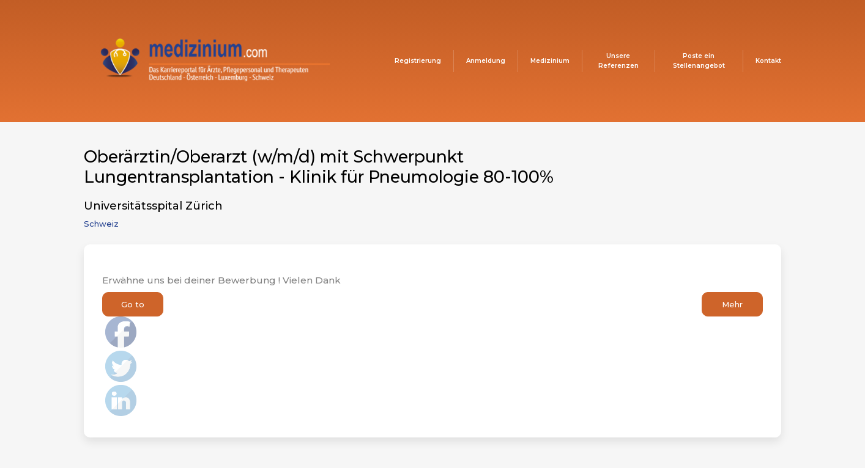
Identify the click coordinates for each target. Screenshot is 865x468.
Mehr (732, 304)
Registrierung (418, 61)
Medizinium (550, 61)
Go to (132, 304)
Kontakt (768, 61)
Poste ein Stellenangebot (699, 61)
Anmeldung (485, 61)
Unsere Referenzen (618, 61)
